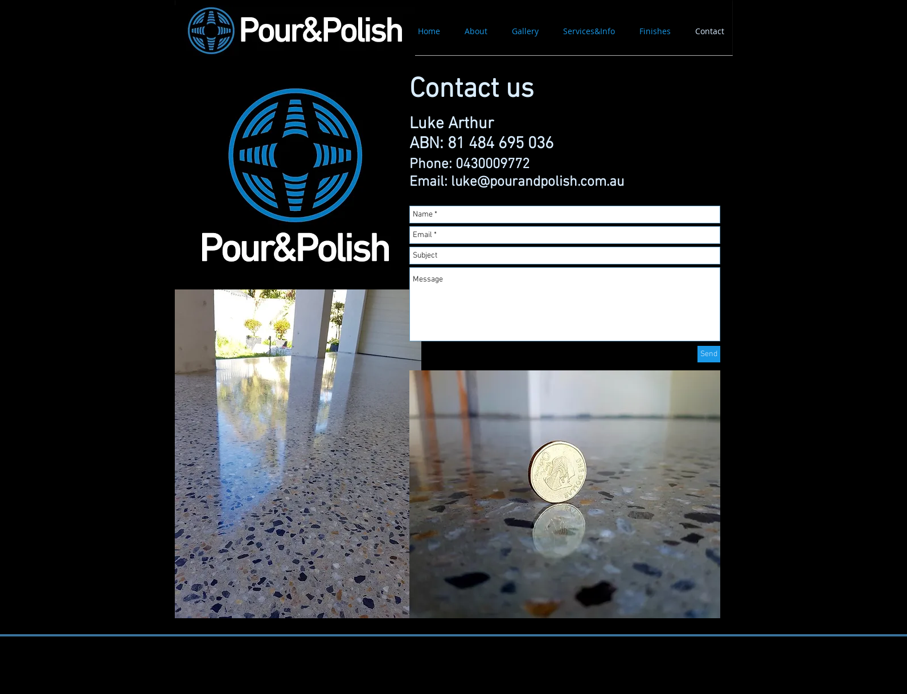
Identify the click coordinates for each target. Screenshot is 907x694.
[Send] (708, 354)
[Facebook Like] (266, 671)
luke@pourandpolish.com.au (537, 182)
